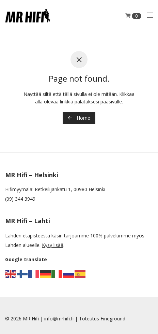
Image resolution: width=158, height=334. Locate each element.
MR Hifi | (33, 318)
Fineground (112, 318)
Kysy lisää (52, 245)
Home (79, 118)
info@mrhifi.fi (59, 318)
